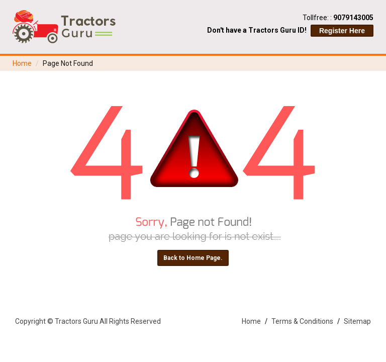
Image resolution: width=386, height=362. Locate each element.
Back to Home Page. (193, 257)
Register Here (342, 31)
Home (22, 63)
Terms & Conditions (302, 321)
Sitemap (357, 321)
